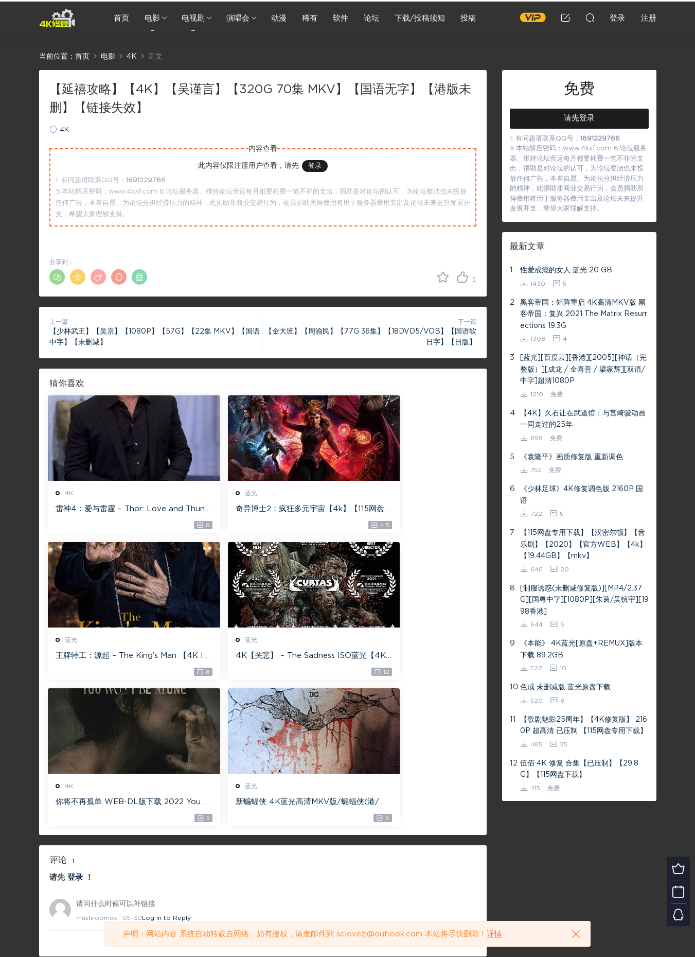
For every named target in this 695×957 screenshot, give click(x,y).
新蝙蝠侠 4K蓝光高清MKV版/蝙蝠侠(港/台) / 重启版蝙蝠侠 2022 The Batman (407, 657)
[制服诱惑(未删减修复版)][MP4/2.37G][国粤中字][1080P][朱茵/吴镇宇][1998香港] (584, 600)
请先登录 (579, 118)
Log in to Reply (166, 774)
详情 (494, 934)
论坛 (371, 18)
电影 (152, 18)
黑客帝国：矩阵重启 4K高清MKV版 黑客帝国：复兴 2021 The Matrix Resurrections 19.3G (583, 314)
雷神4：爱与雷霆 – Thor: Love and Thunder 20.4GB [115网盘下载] (116, 509)
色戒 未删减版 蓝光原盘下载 (565, 687)
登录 (315, 166)
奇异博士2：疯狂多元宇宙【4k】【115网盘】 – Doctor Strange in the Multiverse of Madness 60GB (261, 509)
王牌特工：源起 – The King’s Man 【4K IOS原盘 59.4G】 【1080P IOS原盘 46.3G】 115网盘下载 (406, 509)
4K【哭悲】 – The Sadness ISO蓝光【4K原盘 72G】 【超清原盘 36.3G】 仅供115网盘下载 (115, 657)
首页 (121, 18)
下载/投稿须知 (420, 18)
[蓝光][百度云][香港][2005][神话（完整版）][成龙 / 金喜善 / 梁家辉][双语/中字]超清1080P (583, 369)
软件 (340, 18)
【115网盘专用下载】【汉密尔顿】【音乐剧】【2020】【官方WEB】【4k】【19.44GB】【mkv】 (583, 544)
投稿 (468, 18)
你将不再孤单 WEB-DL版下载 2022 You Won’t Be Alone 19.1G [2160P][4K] (262, 657)
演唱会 (238, 18)
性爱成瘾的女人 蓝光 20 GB (566, 270)
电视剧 (193, 18)
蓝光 (218, 493)
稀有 (309, 18)
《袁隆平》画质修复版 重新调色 (571, 457)
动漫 (279, 18)
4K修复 (57, 18)
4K (64, 130)
